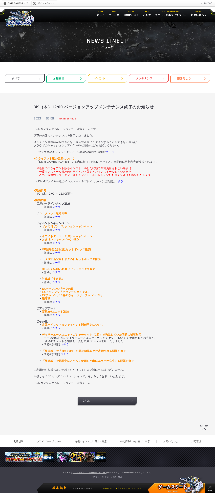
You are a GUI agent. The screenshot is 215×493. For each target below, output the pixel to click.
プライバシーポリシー (49, 441)
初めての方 (208, 3)
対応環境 (196, 441)
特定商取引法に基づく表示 (135, 441)
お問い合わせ (170, 441)
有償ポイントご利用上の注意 (91, 441)
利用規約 (19, 441)
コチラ (110, 152)
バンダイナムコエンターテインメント (89, 472)
